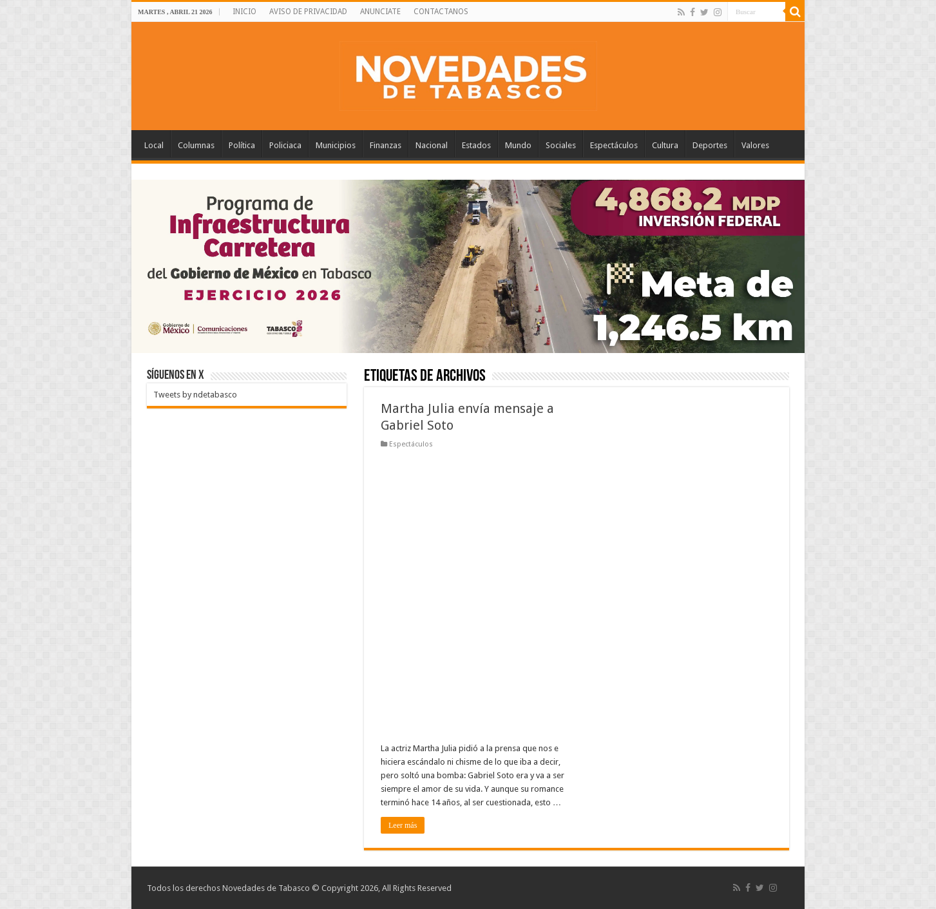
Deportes (709, 145)
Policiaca (285, 145)
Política (242, 145)
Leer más (402, 825)
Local (154, 145)
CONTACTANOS (441, 11)
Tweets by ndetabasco (195, 394)
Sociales (561, 145)
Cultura (665, 145)
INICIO (244, 11)
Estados (476, 145)
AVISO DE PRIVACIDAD (308, 11)
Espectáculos (614, 145)
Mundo (518, 145)
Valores (755, 145)
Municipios (336, 145)
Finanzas (385, 145)
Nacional (431, 145)
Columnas (196, 145)
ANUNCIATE (380, 11)
